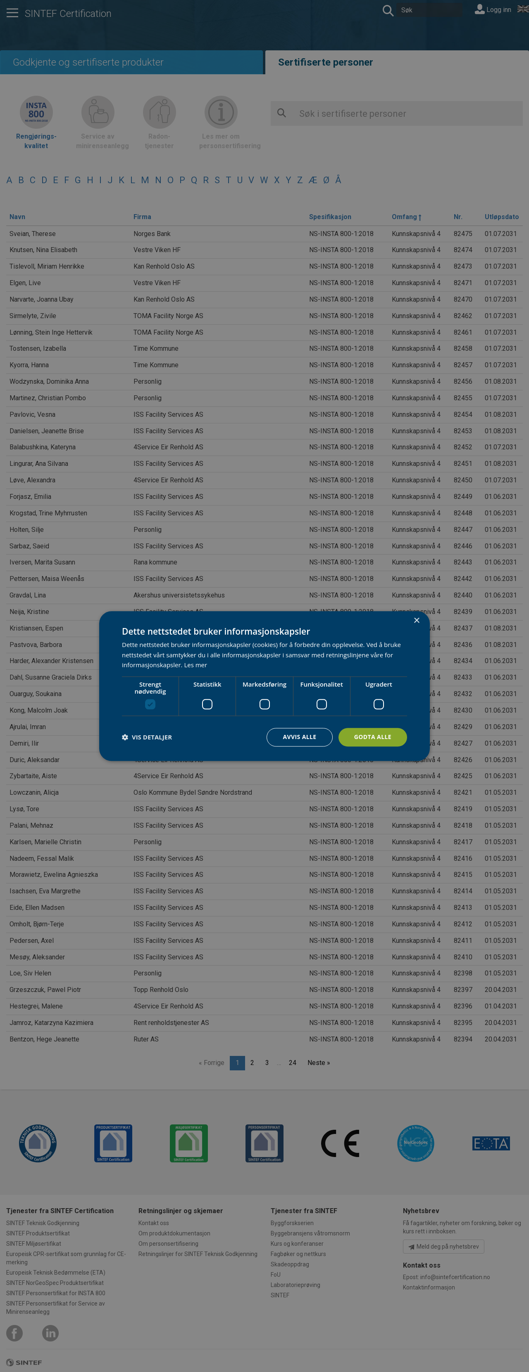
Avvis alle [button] (299, 737)
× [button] (416, 621)
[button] (147, 737)
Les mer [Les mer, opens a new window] (195, 665)
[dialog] (264, 686)
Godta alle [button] (372, 737)
